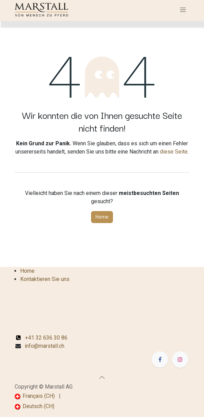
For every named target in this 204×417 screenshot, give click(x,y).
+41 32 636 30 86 (41, 337)
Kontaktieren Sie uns (44, 279)
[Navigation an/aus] (183, 9)
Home (102, 217)
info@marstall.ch (44, 346)
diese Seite (174, 151)
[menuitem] (35, 396)
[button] (102, 377)
